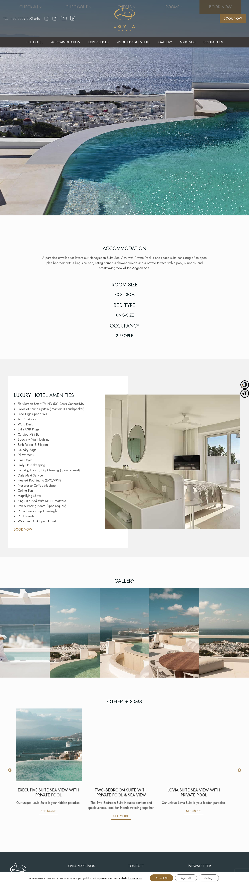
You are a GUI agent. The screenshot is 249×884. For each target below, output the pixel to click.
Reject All (186, 878)
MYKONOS (187, 42)
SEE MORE (52, 811)
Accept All (161, 878)
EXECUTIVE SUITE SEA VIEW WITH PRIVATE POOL (52, 792)
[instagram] (55, 21)
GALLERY (165, 42)
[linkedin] (73, 21)
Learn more (134, 878)
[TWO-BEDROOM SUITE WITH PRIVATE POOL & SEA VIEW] (124, 744)
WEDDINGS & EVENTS (133, 42)
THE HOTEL (34, 42)
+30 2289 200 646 (25, 18)
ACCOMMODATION (65, 42)
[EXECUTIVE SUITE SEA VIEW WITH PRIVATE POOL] (52, 744)
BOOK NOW (233, 18)
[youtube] (64, 22)
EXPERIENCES (98, 42)
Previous (10, 770)
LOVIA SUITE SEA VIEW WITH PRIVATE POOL (197, 792)
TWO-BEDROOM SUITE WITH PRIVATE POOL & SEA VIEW (124, 792)
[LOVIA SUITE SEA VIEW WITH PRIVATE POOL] (197, 744)
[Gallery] (25, 633)
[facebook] (47, 21)
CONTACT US (213, 42)
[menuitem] (34, 42)
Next (239, 770)
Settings (209, 878)
